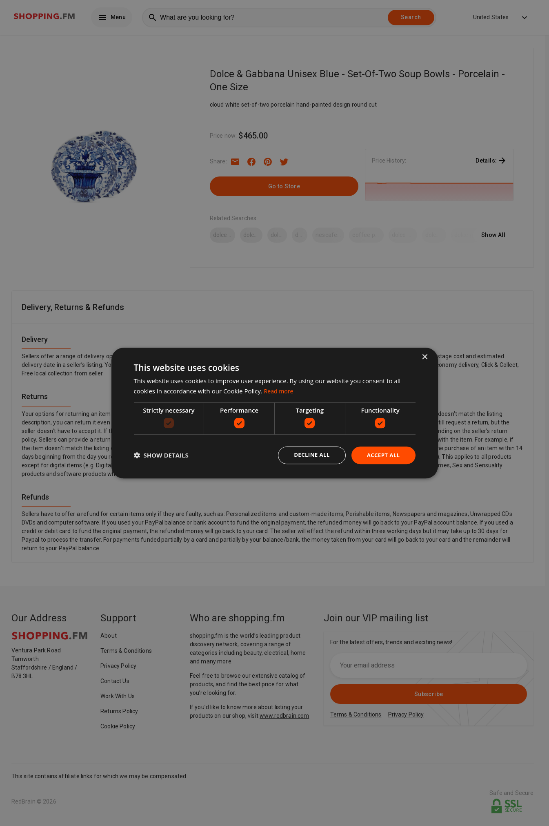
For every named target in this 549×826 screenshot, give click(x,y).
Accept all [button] (382, 455)
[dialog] (274, 413)
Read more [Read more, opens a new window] (280, 390)
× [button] (425, 357)
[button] (161, 455)
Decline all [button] (309, 455)
